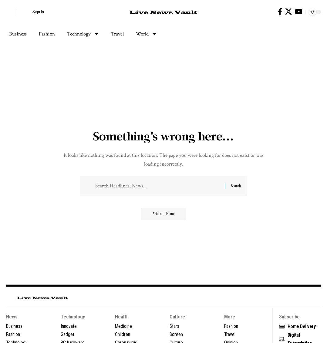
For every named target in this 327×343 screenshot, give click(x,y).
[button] (11, 12)
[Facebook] (280, 11)
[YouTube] (298, 11)
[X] (288, 11)
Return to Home (163, 215)
